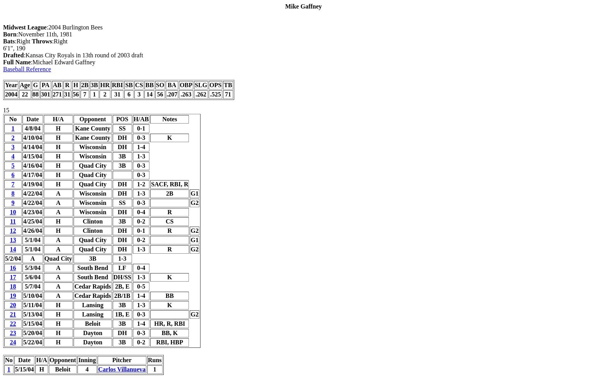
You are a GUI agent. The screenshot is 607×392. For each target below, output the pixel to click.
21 (13, 314)
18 (13, 286)
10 (13, 212)
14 (13, 249)
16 (13, 268)
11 (13, 221)
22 (13, 323)
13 (13, 240)
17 (13, 277)
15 (6, 110)
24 (13, 342)
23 (13, 333)
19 (13, 295)
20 (13, 305)
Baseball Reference (27, 69)
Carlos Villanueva (122, 369)
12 (13, 230)
